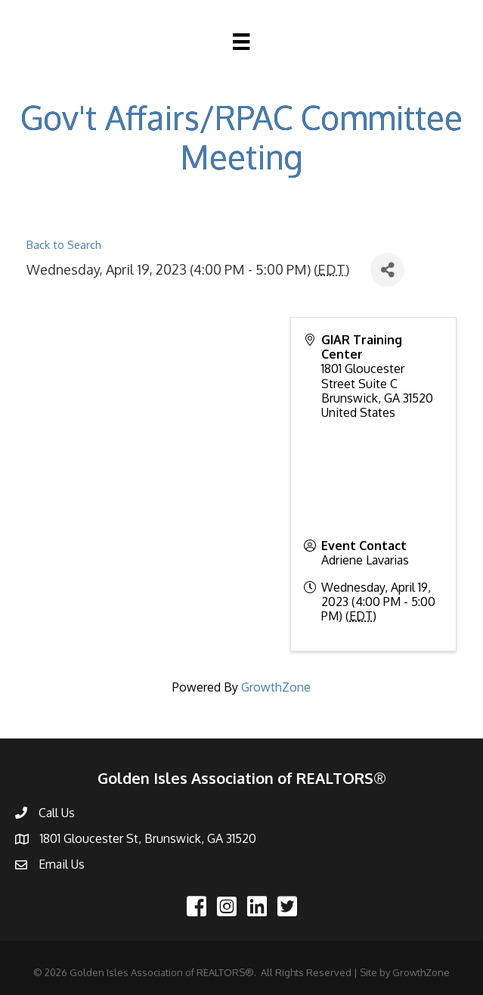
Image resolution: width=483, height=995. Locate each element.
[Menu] (241, 41)
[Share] (387, 270)
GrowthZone (276, 687)
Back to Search (63, 244)
